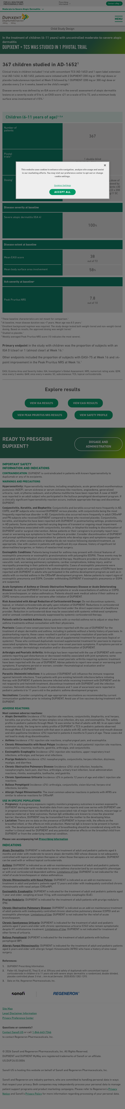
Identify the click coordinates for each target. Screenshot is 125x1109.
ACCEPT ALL (62, 191)
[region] (62, 180)
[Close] (105, 165)
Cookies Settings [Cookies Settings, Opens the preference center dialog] (62, 185)
